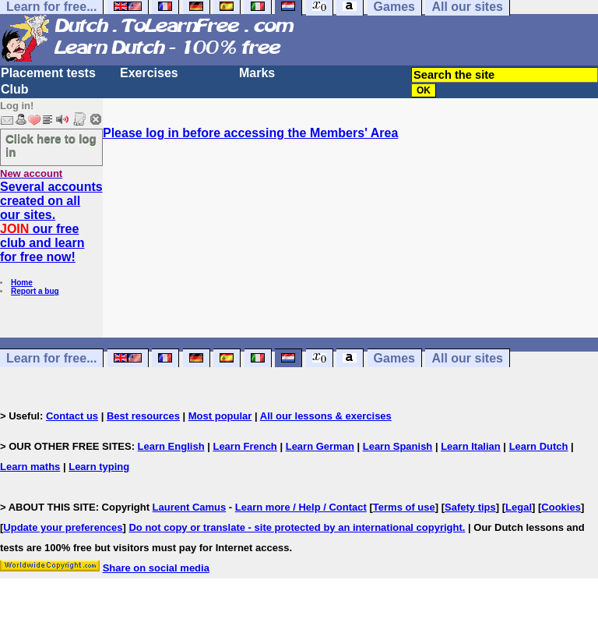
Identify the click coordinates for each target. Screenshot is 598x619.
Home (22, 282)
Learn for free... (51, 358)
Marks (257, 73)
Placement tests (48, 73)
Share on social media (156, 568)
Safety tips (470, 507)
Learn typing (99, 466)
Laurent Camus (190, 507)
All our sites (467, 358)
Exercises (149, 73)
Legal (518, 507)
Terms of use (404, 507)
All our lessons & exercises (326, 416)
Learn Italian (471, 446)
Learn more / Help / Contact (301, 507)
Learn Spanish (398, 446)
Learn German (320, 446)
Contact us (72, 416)
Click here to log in (51, 145)
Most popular (220, 416)
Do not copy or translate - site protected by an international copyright (295, 527)
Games (394, 358)
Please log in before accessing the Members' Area (250, 133)
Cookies (561, 507)
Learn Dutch (538, 446)
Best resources (143, 416)
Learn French (244, 446)
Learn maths (30, 466)
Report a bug (35, 291)
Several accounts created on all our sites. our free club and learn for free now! (51, 222)
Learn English (171, 446)
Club (15, 89)
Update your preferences (62, 527)
